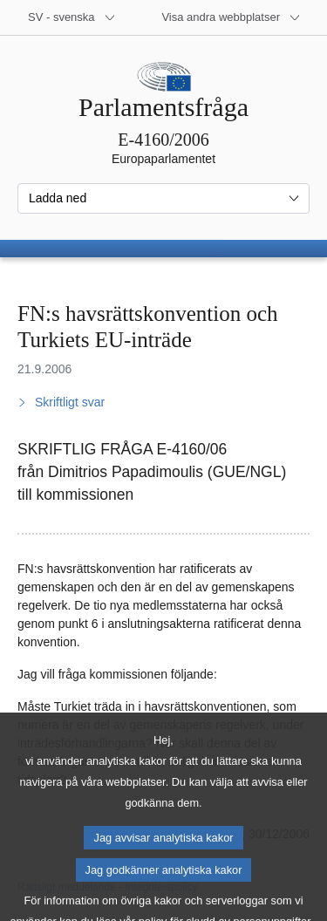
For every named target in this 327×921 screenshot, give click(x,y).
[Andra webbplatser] (231, 17)
